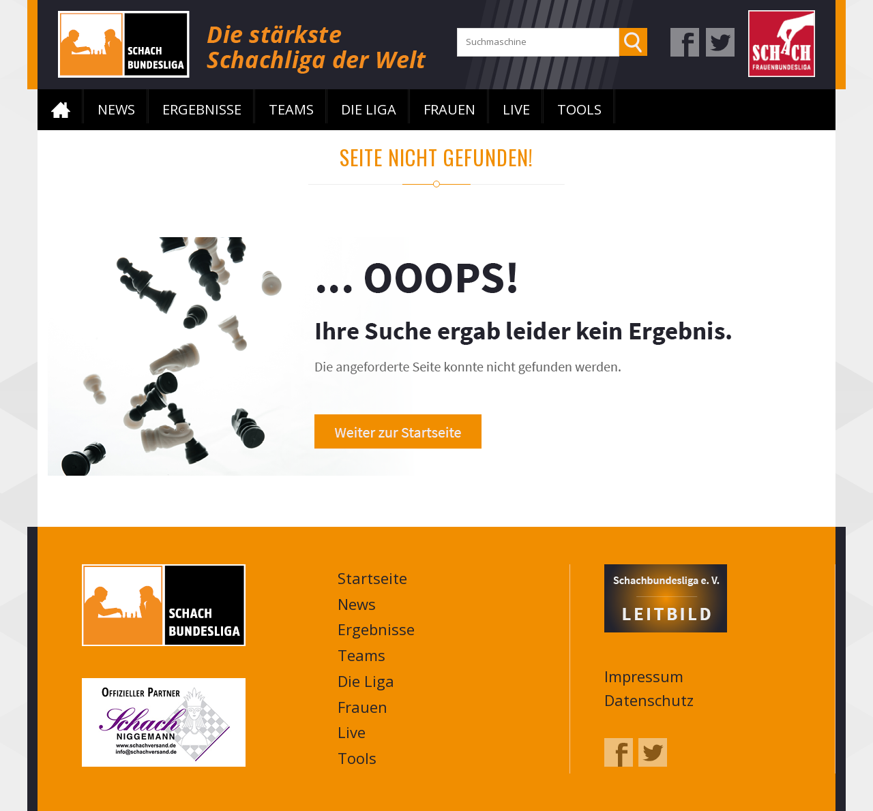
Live (516, 109)
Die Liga (368, 109)
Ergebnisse (201, 109)
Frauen (449, 109)
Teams (291, 109)
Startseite (61, 109)
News (116, 109)
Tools (579, 109)
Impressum (643, 676)
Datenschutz (649, 700)
